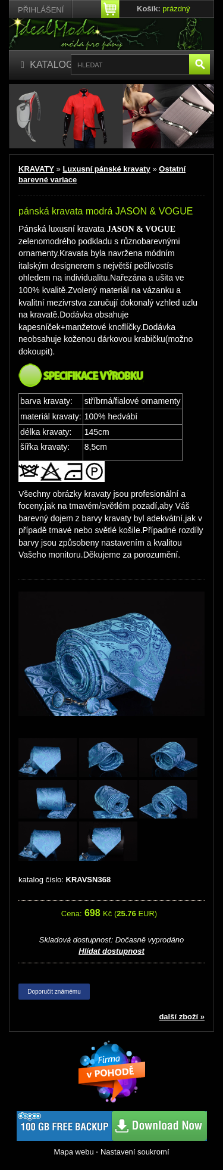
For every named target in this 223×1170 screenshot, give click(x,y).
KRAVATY (36, 168)
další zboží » (182, 1016)
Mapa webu (73, 1151)
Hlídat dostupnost (111, 951)
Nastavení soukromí (134, 1151)
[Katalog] (47, 65)
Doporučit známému (53, 991)
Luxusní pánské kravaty (106, 168)
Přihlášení (41, 9)
